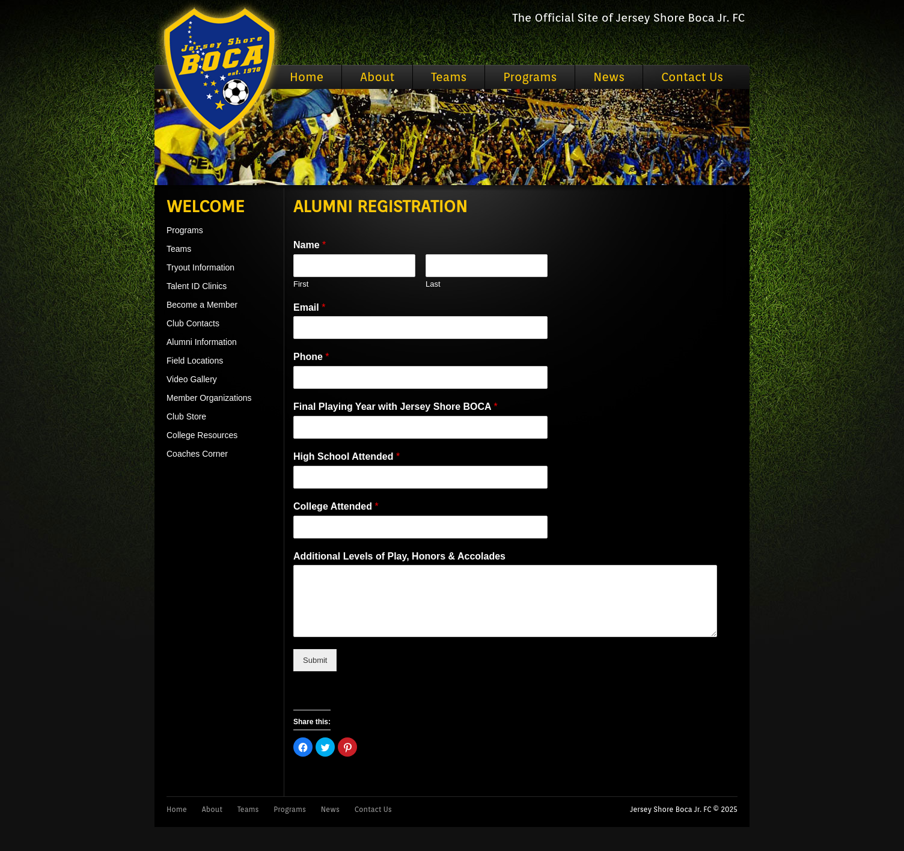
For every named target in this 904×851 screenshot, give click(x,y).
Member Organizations (209, 398)
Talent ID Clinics (196, 286)
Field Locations (194, 360)
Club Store (186, 416)
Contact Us (692, 77)
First (300, 283)
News (609, 77)
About (377, 77)
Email (309, 307)
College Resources (201, 435)
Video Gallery (191, 379)
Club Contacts (192, 323)
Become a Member (201, 305)
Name (309, 245)
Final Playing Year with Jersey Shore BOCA (395, 406)
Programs (530, 77)
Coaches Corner (197, 454)
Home (306, 77)
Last (433, 283)
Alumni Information (201, 342)
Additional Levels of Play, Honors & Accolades (399, 556)
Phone (311, 357)
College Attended (336, 506)
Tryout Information (200, 267)
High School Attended (346, 456)
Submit (315, 660)
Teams (448, 77)
